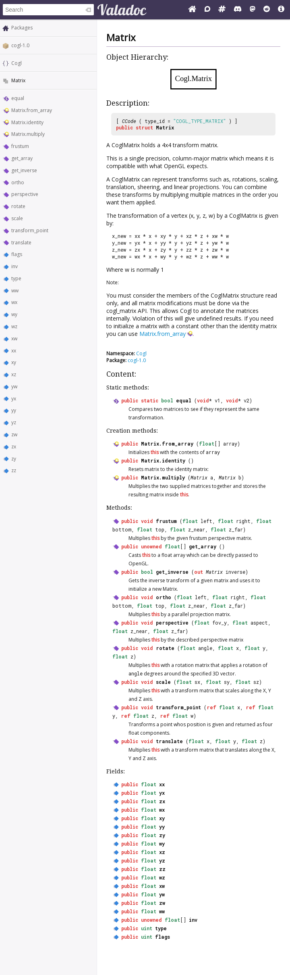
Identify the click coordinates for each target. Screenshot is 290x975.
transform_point (29, 230)
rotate (18, 206)
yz (13, 422)
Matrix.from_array (31, 110)
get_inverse (24, 170)
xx (13, 350)
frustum (20, 146)
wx (14, 302)
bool (167, 400)
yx (13, 398)
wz (14, 326)
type (16, 278)
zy (13, 458)
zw (14, 434)
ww (15, 290)
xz (13, 374)
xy (13, 362)
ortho (17, 182)
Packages (22, 27)
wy (14, 314)
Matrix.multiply (28, 134)
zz (13, 470)
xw (14, 338)
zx (13, 446)
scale (17, 218)
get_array (22, 158)
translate (21, 242)
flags (16, 254)
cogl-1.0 (20, 45)
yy (13, 410)
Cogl (16, 63)
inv (14, 266)
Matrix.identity (27, 122)
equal (17, 98)
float (206, 443)
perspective (24, 194)
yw (14, 386)
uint (146, 928)
